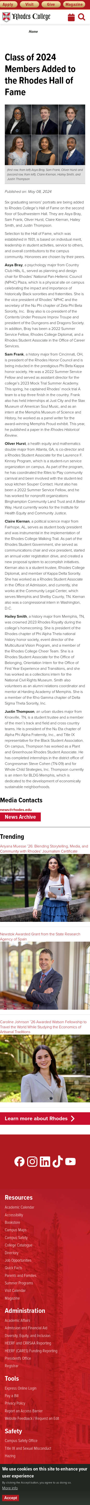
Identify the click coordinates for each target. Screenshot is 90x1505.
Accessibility (14, 1215)
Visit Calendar (15, 1290)
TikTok (58, 1161)
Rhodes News (30, 17)
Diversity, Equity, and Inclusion (27, 1335)
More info (10, 1488)
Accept (10, 1498)
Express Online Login (20, 1388)
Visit (29, 4)
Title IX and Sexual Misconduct (28, 1448)
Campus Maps (16, 1229)
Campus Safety (16, 1237)
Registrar (11, 1365)
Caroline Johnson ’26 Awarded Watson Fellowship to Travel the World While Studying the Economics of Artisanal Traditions (43, 1027)
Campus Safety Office (21, 1440)
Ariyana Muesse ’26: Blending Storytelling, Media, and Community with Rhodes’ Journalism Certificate (44, 848)
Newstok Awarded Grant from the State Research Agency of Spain (40, 936)
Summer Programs (19, 1283)
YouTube (70, 1161)
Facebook (19, 1161)
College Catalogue (18, 1245)
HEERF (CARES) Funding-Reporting (31, 1350)
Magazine (74, 4)
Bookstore (12, 1222)
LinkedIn (45, 1161)
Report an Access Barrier (24, 1411)
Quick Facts (13, 1267)
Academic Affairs (17, 1320)
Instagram (32, 1161)
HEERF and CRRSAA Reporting (28, 1343)
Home (33, 31)
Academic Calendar (19, 1207)
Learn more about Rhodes (36, 1118)
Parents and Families (20, 1275)
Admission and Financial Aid (26, 1327)
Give (51, 4)
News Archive (20, 816)
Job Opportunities (18, 1260)
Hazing (10, 1455)
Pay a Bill (11, 1395)
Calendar (72, 17)
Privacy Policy (15, 1403)
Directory (11, 1252)
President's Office (18, 1358)
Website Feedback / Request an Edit (32, 1418)
